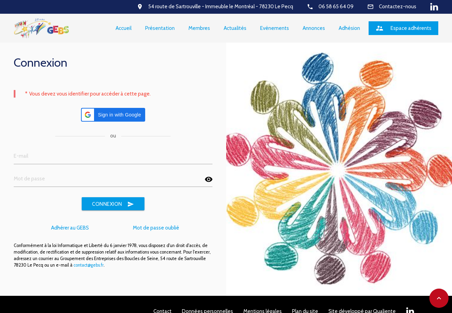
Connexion (113, 204)
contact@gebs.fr (88, 265)
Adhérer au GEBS (70, 228)
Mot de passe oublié (156, 228)
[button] (113, 115)
